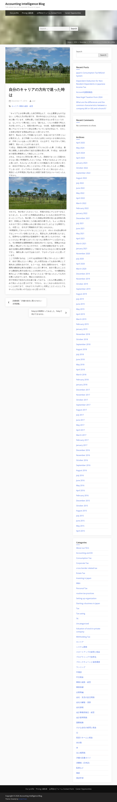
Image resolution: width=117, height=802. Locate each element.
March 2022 (81, 203)
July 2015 (80, 515)
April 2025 (80, 142)
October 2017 (82, 400)
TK (77, 618)
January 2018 (81, 384)
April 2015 (80, 531)
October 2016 (82, 460)
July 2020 (80, 258)
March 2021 (81, 243)
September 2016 (83, 465)
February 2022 (82, 208)
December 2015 (83, 500)
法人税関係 (80, 752)
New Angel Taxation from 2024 (89, 97)
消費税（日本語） (83, 763)
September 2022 (83, 173)
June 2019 (80, 304)
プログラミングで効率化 (86, 657)
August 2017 (81, 410)
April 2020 (80, 263)
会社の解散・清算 (83, 702)
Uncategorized (82, 623)
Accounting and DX (84, 553)
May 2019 (80, 309)
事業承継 (80, 687)
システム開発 (81, 647)
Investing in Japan (83, 578)
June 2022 (80, 188)
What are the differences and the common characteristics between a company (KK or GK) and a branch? (91, 105)
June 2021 (80, 228)
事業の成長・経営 (26, 106)
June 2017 (80, 420)
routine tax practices (85, 593)
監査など (80, 768)
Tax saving (80, 613)
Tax (77, 608)
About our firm (82, 548)
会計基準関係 (81, 717)
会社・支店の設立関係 (85, 697)
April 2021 (80, 238)
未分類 (79, 742)
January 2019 (81, 329)
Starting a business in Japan (88, 603)
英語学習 (80, 778)
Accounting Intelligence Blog (25, 4)
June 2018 (80, 359)
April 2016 (80, 490)
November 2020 (83, 253)
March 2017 (81, 435)
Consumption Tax (83, 558)
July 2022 (80, 183)
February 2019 (82, 324)
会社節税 (80, 707)
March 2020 (81, 268)
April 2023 (80, 158)
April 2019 (80, 314)
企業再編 (80, 692)
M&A (78, 583)
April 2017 (80, 430)
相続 (78, 773)
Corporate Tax (82, 563)
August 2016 (81, 470)
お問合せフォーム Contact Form (49, 13)
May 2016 (80, 485)
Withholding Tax (83, 637)
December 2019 (83, 274)
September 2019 (83, 289)
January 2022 (81, 213)
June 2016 (80, 480)
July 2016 (80, 475)
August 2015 (81, 510)
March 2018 (81, 374)
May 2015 (80, 526)
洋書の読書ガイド (83, 757)
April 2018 (80, 369)
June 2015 (80, 520)
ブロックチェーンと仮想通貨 (88, 662)
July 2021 (80, 223)
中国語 (79, 672)
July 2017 (80, 415)
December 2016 (83, 450)
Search (79, 51)
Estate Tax (80, 573)
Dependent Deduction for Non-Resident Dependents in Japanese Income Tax (90, 84)
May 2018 (80, 364)
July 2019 (80, 299)
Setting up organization (86, 598)
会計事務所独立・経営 (85, 712)
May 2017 (80, 425)
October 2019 (82, 284)
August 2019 (81, 294)
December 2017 (83, 390)
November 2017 (83, 395)
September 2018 (83, 344)
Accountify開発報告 (84, 92)
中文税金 (80, 677)
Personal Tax (81, 588)
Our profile (14, 13)
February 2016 (82, 495)
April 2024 (80, 153)
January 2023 (81, 163)
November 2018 (83, 334)
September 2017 (83, 405)
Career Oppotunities (73, 13)
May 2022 (80, 193)
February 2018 (82, 379)
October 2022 (82, 168)
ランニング (80, 667)
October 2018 (82, 339)
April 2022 (80, 198)
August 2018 (81, 349)
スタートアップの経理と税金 (88, 652)
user (33, 100)
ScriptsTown (23, 799)
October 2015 (82, 505)
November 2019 (83, 279)
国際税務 (80, 722)
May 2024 (80, 148)
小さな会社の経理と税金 (86, 727)
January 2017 (81, 445)
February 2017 (82, 440)
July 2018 (80, 354)
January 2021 (81, 248)
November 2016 (83, 455)
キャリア (15, 106)
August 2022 (81, 178)
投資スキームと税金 (84, 737)
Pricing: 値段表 (27, 13)
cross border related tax (86, 568)
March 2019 (81, 319)
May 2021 (80, 233)
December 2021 (83, 218)
